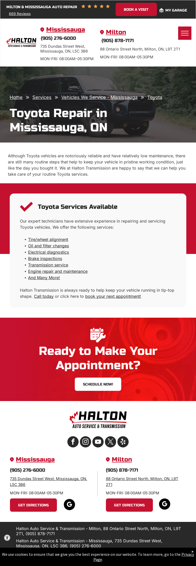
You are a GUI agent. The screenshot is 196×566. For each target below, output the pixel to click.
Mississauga (65, 29)
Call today (44, 296)
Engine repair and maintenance (58, 271)
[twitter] (110, 442)
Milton (116, 32)
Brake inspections (45, 258)
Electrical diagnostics (48, 252)
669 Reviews (20, 13)
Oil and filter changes (48, 245)
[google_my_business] (69, 505)
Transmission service (48, 264)
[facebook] (73, 442)
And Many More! (44, 277)
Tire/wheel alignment (48, 239)
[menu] (184, 33)
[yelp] (123, 442)
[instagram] (85, 442)
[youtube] (98, 442)
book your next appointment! (113, 296)
